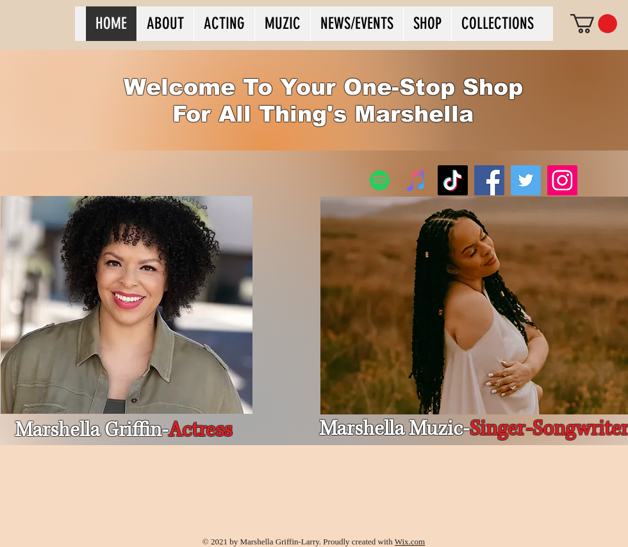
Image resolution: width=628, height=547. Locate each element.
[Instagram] (562, 180)
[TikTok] (453, 180)
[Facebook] (489, 180)
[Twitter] (526, 180)
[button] (593, 23)
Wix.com (410, 541)
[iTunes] (416, 180)
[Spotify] (380, 180)
